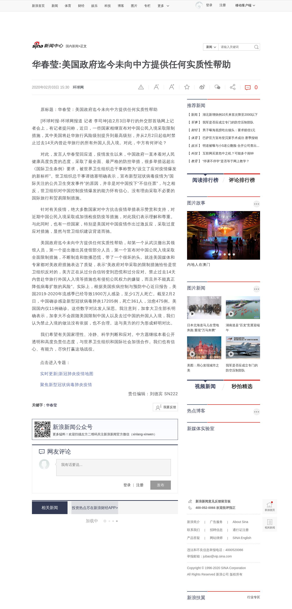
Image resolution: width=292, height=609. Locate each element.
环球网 (78, 87)
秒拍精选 (242, 386)
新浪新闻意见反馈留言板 (213, 501)
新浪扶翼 (196, 597)
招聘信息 (216, 530)
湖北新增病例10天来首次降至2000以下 (230, 114)
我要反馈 (169, 407)
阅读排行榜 (205, 178)
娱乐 (94, 6)
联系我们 (193, 530)
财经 (81, 6)
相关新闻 (49, 507)
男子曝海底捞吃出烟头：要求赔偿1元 (229, 130)
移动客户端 (245, 5)
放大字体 (172, 87)
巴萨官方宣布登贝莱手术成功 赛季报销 (230, 138)
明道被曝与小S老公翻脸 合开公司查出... (231, 145)
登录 (127, 485)
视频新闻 (205, 385)
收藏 (187, 87)
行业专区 (253, 597)
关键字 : (39, 405)
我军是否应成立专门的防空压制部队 (228, 122)
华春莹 (51, 405)
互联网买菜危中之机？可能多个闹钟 (228, 153)
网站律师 (216, 538)
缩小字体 (156, 87)
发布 (160, 485)
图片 (134, 6)
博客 (121, 6)
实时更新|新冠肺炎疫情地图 (67, 373)
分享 (233, 87)
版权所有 (236, 574)
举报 (141, 87)
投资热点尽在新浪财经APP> (94, 508)
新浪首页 (38, 6)
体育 (68, 6)
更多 (163, 6)
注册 (222, 5)
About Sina (240, 522)
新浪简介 (193, 522)
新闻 (55, 6)
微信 (217, 87)
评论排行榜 (242, 180)
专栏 (147, 6)
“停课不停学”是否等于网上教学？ (226, 161)
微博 (202, 87)
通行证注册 (241, 530)
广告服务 (216, 522)
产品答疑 (193, 538)
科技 (107, 6)
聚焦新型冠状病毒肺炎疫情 (66, 384)
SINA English (242, 538)
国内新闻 (72, 46)
